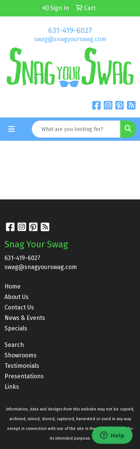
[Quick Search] (76, 129)
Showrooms (20, 355)
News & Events (24, 317)
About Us (16, 296)
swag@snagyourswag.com (70, 39)
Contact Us (19, 307)
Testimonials (21, 365)
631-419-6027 (70, 30)
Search (14, 344)
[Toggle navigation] (11, 129)
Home (12, 286)
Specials (15, 328)
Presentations (24, 376)
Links (11, 386)
